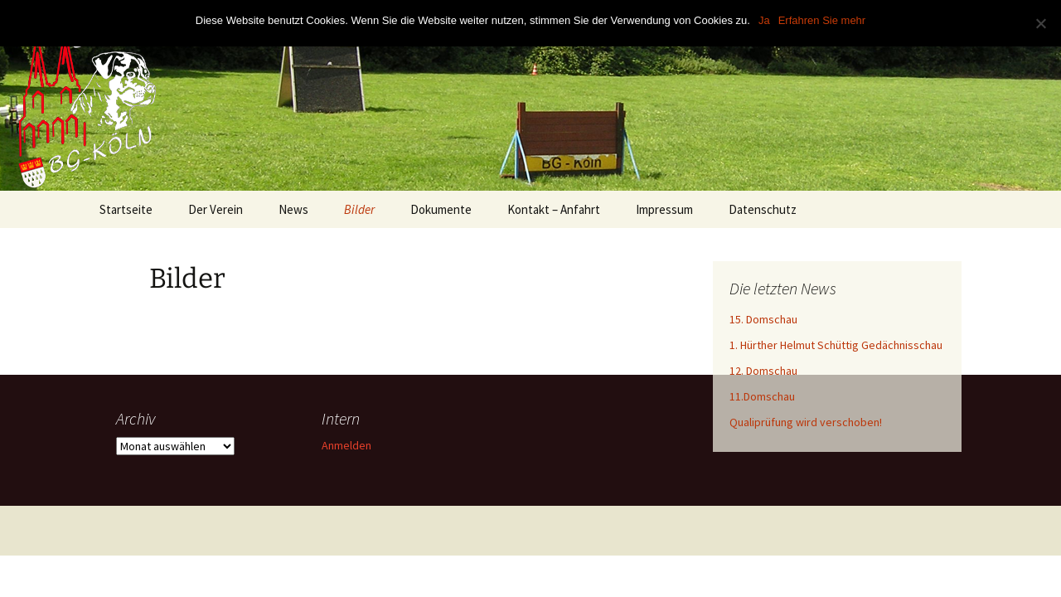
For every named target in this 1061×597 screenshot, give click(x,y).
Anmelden (346, 445)
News (293, 209)
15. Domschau (763, 319)
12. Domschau (763, 370)
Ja (764, 20)
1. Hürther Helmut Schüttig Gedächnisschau (835, 344)
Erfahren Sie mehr (822, 20)
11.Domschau (762, 396)
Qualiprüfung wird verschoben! (805, 422)
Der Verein (215, 209)
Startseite (126, 209)
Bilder (359, 209)
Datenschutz (763, 209)
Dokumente (441, 209)
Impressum (664, 209)
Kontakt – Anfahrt (553, 209)
